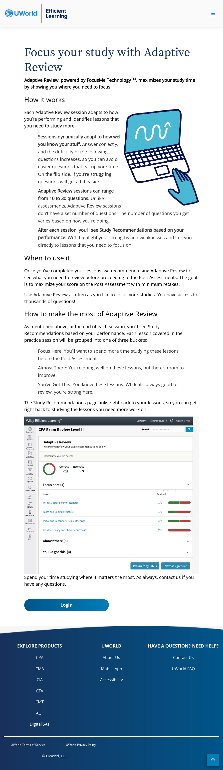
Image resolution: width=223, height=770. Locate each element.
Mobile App (111, 668)
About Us (111, 657)
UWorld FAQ (183, 668)
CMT (39, 702)
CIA (40, 679)
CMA (39, 668)
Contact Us (183, 657)
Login (66, 605)
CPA (39, 657)
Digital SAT (40, 724)
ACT (39, 713)
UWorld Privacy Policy (81, 745)
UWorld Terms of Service (28, 745)
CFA (39, 691)
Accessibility (111, 679)
